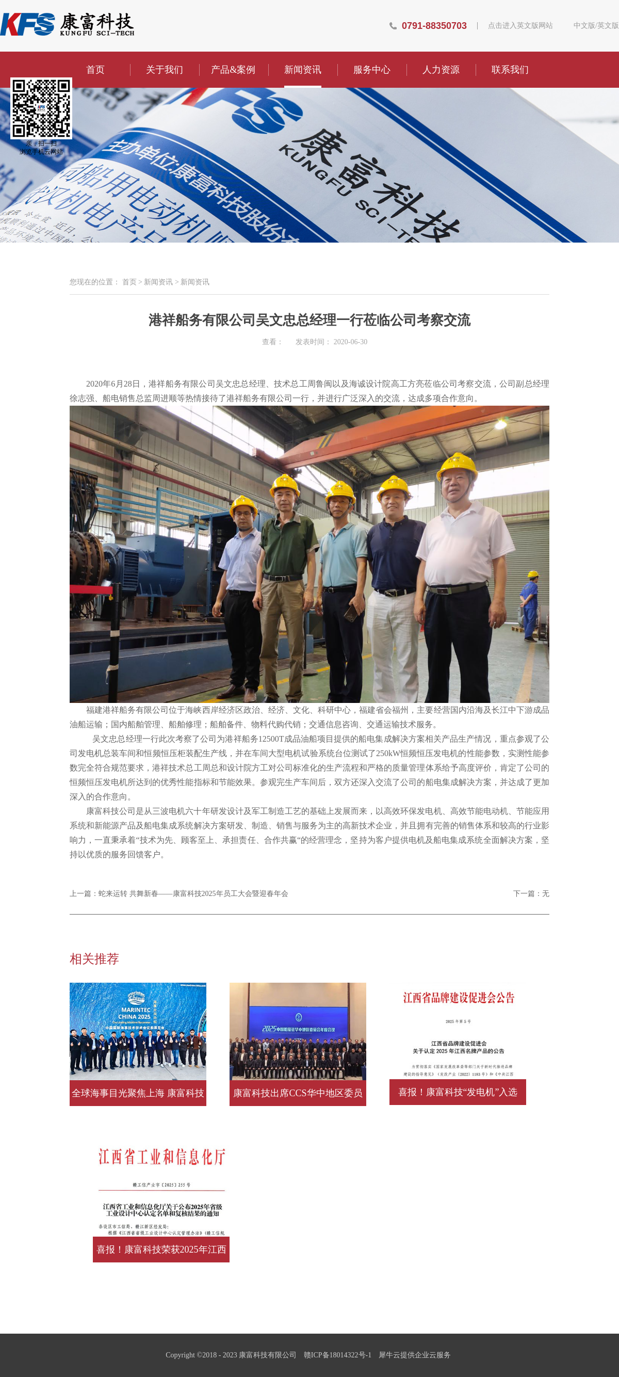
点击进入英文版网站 (520, 25)
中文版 (584, 25)
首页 (95, 70)
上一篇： (179, 894)
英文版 (608, 25)
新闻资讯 (158, 282)
